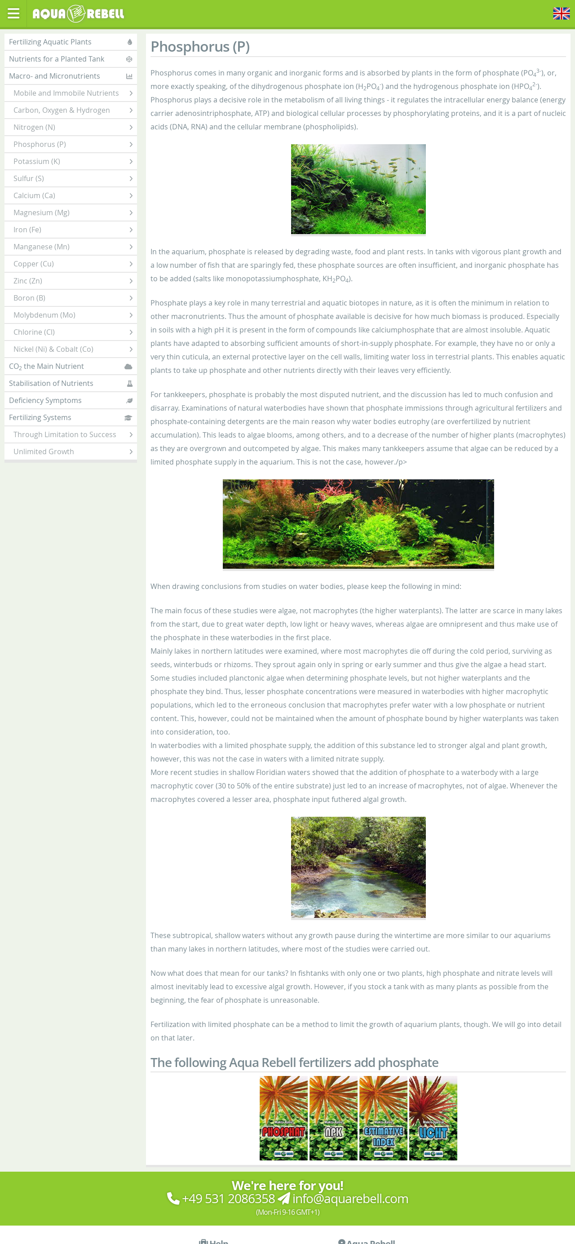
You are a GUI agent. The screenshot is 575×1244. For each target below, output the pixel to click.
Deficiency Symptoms (71, 400)
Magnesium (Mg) (73, 212)
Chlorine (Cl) (73, 332)
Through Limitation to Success (73, 434)
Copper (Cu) (73, 264)
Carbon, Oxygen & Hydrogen (73, 110)
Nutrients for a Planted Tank (71, 59)
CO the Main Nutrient (71, 366)
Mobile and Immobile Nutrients (73, 93)
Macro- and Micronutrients (71, 76)
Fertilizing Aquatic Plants (71, 42)
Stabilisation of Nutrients (71, 383)
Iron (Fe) (73, 230)
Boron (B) (73, 298)
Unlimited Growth (73, 451)
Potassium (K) (73, 161)
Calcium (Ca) (73, 195)
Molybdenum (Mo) (73, 315)
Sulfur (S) (73, 178)
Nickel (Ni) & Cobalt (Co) (73, 349)
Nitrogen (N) (73, 127)
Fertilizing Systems (71, 417)
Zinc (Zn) (73, 281)
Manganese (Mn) (73, 247)
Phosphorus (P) (73, 144)
